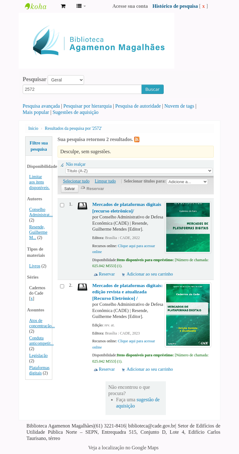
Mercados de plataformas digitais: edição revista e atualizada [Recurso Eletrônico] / (127, 292)
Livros (34, 266)
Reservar (107, 273)
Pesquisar (35, 79)
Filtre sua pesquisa (39, 146)
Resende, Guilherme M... (38, 232)
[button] (63, 6)
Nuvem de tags (179, 106)
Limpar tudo (105, 181)
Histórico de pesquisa (175, 6)
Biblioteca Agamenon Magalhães (40, 6)
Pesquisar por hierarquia (87, 106)
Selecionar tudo (76, 181)
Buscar (152, 89)
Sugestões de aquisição (76, 112)
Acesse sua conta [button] (130, 6)
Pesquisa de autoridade (138, 106)
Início (33, 128)
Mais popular (36, 112)
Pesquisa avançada (41, 106)
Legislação (38, 355)
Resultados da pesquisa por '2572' (73, 128)
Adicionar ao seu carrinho (150, 273)
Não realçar (76, 164)
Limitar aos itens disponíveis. (39, 182)
